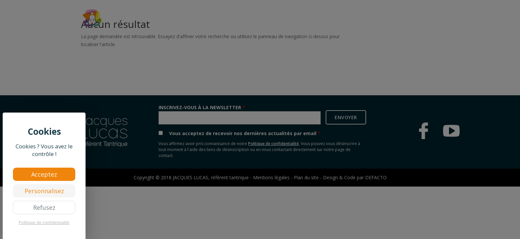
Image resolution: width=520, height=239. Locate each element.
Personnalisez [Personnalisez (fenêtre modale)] (44, 191)
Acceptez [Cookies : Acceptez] (44, 174)
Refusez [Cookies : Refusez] (44, 207)
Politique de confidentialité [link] (44, 222)
